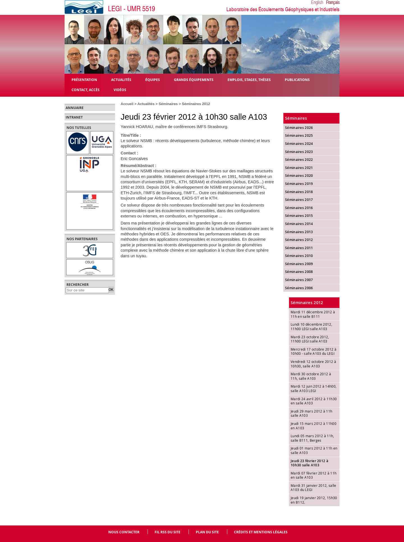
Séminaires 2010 (299, 255)
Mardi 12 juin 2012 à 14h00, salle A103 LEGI (313, 388)
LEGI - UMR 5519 (131, 8)
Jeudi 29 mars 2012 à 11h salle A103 (311, 413)
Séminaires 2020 (299, 175)
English (317, 2)
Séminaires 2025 (299, 135)
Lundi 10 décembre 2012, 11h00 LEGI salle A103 (311, 326)
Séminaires (168, 104)
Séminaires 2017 (299, 199)
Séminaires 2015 (299, 215)
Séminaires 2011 (299, 247)
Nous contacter (123, 532)
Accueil (127, 104)
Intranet (74, 117)
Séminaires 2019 (299, 183)
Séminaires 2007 (299, 279)
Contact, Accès (86, 89)
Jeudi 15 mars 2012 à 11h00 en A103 (313, 425)
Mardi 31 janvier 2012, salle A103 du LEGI (313, 487)
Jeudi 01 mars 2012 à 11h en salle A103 (314, 450)
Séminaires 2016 (299, 207)
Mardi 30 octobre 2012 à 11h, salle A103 (311, 376)
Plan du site (207, 532)
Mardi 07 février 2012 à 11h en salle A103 (313, 475)
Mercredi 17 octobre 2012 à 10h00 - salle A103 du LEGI (313, 351)
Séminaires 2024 (299, 143)
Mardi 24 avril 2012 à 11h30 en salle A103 (314, 401)
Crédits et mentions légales (261, 532)
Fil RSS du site (167, 532)
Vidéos (120, 89)
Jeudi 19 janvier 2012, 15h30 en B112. (314, 499)
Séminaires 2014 (299, 223)
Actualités (146, 104)
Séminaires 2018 (299, 191)
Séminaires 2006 (299, 288)
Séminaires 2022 (299, 159)
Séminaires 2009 (299, 263)
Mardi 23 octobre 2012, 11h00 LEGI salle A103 (310, 339)
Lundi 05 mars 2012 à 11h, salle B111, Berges (312, 438)
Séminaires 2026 (299, 127)
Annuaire (75, 108)
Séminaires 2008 (299, 271)
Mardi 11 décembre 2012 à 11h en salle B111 (313, 314)
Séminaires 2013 (299, 232)
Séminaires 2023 (299, 151)
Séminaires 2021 (299, 167)
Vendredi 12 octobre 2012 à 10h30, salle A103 (313, 363)
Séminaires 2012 (196, 104)
